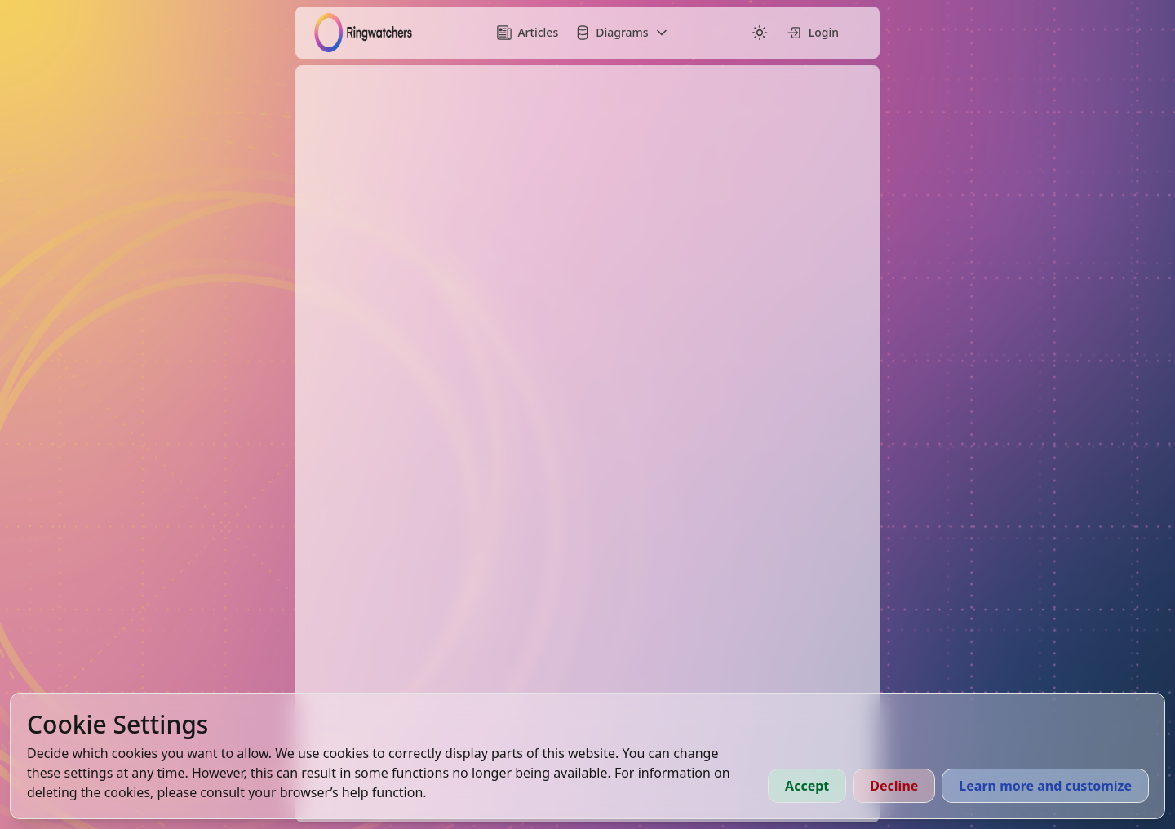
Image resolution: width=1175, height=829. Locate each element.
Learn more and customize (1045, 786)
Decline (894, 786)
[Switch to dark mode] (760, 33)
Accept (807, 786)
